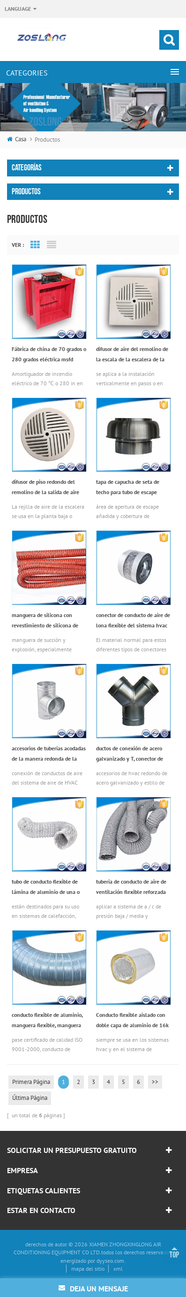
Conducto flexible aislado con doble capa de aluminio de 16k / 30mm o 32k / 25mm (132, 1020)
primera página (31, 1082)
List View (51, 245)
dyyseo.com (110, 1260)
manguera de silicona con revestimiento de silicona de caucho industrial (45, 621)
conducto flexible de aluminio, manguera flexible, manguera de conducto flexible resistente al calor (48, 1020)
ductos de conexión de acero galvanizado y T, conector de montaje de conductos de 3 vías (133, 754)
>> (155, 1082)
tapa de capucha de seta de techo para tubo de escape (127, 487)
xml (118, 1268)
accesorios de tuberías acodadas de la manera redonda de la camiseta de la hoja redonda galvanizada (49, 754)
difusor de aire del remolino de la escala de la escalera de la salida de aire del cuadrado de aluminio (132, 355)
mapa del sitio (87, 1268)
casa (16, 139)
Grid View (35, 245)
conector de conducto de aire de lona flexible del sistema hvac (133, 620)
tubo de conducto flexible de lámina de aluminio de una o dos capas (46, 887)
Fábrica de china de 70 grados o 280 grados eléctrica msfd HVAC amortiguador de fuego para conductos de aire (49, 355)
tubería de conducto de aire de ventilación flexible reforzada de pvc (131, 887)
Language (18, 8)
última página (29, 1098)
